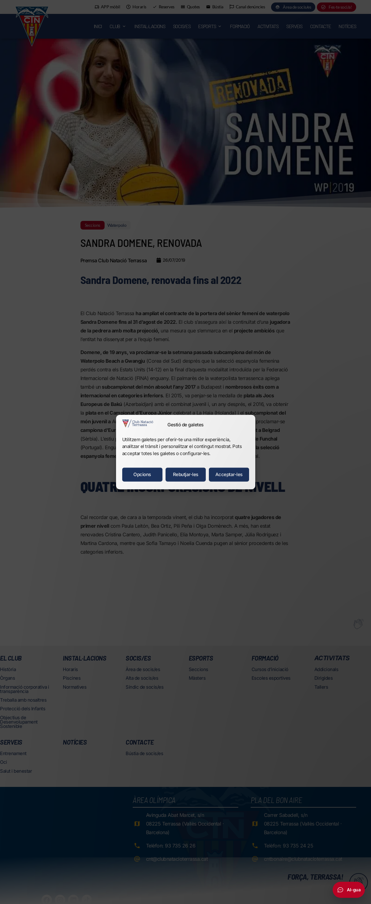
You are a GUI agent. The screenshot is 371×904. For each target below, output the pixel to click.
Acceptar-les (229, 474)
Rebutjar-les (185, 474)
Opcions (142, 474)
